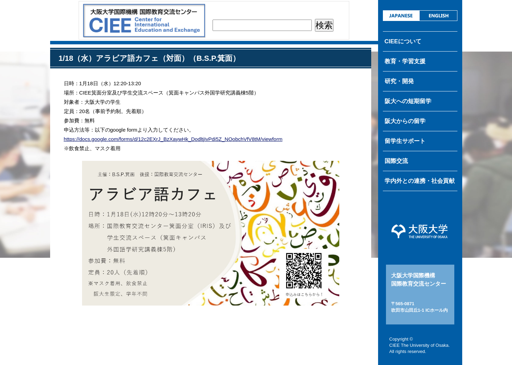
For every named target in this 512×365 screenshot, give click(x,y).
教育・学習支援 (405, 61)
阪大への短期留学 (408, 101)
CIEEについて (403, 41)
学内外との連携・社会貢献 (420, 181)
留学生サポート (405, 141)
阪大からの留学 (405, 121)
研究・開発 (399, 81)
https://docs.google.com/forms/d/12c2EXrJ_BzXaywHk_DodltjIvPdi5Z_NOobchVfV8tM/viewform (173, 139)
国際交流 (396, 161)
